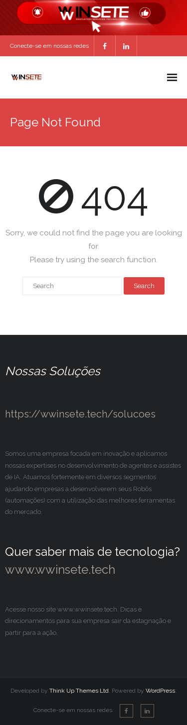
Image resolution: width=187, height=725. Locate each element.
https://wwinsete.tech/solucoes (80, 414)
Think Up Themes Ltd (79, 690)
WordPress (160, 690)
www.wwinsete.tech (60, 569)
